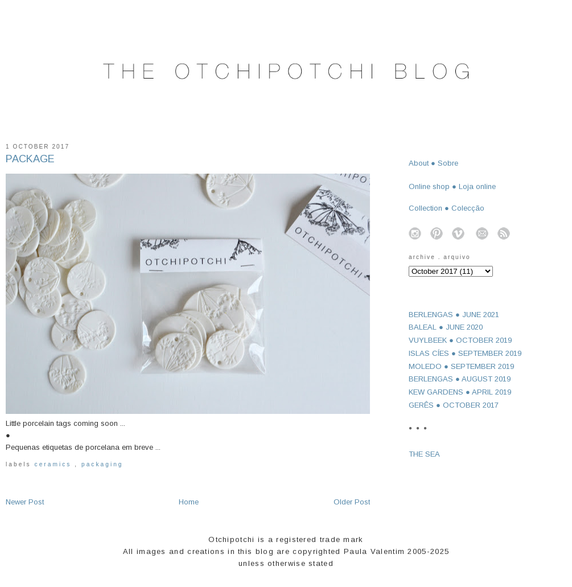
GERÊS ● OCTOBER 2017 (454, 405)
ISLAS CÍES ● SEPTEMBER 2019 (465, 353)
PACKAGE (30, 159)
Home (189, 502)
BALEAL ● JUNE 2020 (446, 327)
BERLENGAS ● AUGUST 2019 (460, 379)
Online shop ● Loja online (452, 186)
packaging (102, 464)
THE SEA (424, 454)
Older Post (352, 502)
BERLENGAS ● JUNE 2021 (454, 314)
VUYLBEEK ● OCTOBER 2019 (460, 340)
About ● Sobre (433, 163)
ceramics (55, 464)
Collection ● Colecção (446, 208)
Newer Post (25, 502)
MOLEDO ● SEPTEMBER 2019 (461, 366)
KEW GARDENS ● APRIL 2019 (460, 392)
